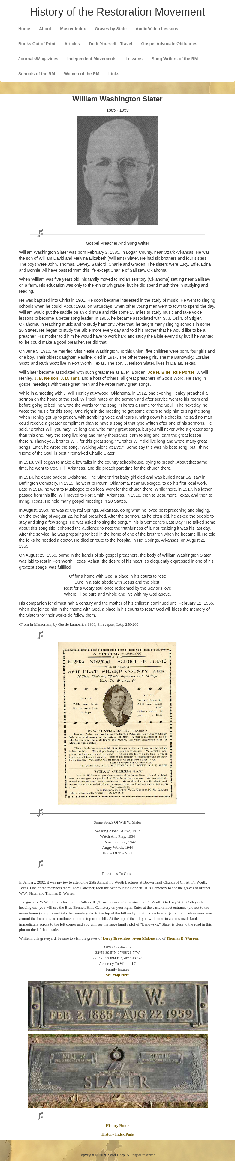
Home (24, 28)
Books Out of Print (37, 43)
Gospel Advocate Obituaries (169, 43)
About (45, 28)
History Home (117, 1125)
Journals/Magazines (38, 58)
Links (113, 73)
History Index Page (117, 1134)
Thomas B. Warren (182, 938)
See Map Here (117, 974)
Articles (72, 43)
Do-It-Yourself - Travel (110, 43)
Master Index (73, 28)
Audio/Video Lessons (157, 28)
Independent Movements (91, 58)
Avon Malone (144, 938)
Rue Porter (183, 372)
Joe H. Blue (159, 372)
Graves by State (111, 28)
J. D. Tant (70, 378)
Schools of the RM (36, 73)
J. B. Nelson (46, 378)
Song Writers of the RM (175, 58)
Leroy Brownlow (117, 938)
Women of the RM (81, 73)
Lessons (134, 58)
